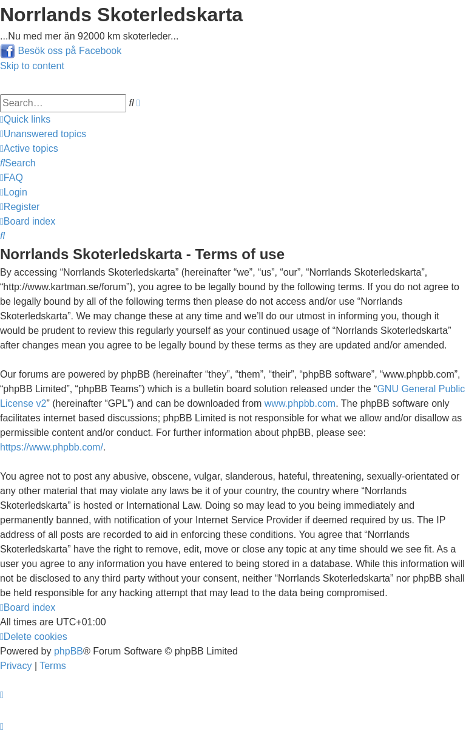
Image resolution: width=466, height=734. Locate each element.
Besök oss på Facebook (69, 51)
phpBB (68, 651)
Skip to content (32, 66)
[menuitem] (43, 134)
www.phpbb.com (300, 403)
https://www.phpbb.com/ (51, 447)
